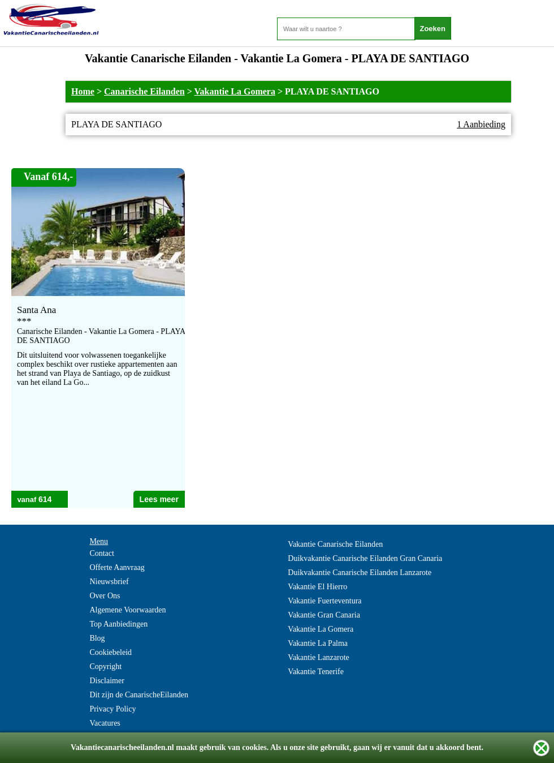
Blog (97, 638)
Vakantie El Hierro (317, 586)
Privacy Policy (112, 709)
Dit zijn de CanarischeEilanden (138, 695)
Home (82, 91)
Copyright (105, 666)
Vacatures (104, 723)
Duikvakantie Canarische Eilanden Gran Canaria (365, 558)
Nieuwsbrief (108, 581)
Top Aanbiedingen (118, 624)
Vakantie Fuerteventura (324, 601)
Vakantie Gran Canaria (324, 615)
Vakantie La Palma (318, 643)
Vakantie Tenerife (316, 671)
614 (44, 499)
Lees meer (159, 499)
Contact (101, 553)
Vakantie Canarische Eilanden (335, 544)
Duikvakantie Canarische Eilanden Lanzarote (359, 572)
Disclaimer (106, 680)
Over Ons (104, 595)
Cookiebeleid (110, 652)
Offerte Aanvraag (116, 567)
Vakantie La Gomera (234, 91)
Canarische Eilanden (144, 91)
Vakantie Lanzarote (318, 657)
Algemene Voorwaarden (127, 610)
